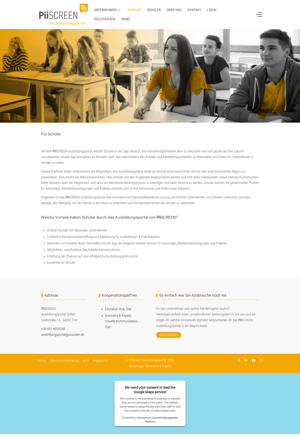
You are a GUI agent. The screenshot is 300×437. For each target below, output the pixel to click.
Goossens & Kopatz (158, 366)
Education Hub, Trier (118, 309)
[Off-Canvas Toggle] (259, 14)
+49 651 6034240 (53, 329)
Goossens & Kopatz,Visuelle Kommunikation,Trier (121, 321)
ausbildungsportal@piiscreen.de (62, 335)
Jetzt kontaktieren (168, 334)
